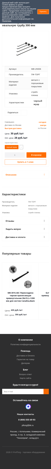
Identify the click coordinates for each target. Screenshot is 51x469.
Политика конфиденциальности (25, 344)
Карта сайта (25, 378)
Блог (25, 369)
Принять (43, 12)
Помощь (25, 350)
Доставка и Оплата (25, 355)
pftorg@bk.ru (28, 425)
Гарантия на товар (25, 359)
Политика (6, 21)
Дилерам (25, 363)
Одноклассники (21, 406)
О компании (25, 339)
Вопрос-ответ (25, 374)
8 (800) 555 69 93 (26, 419)
